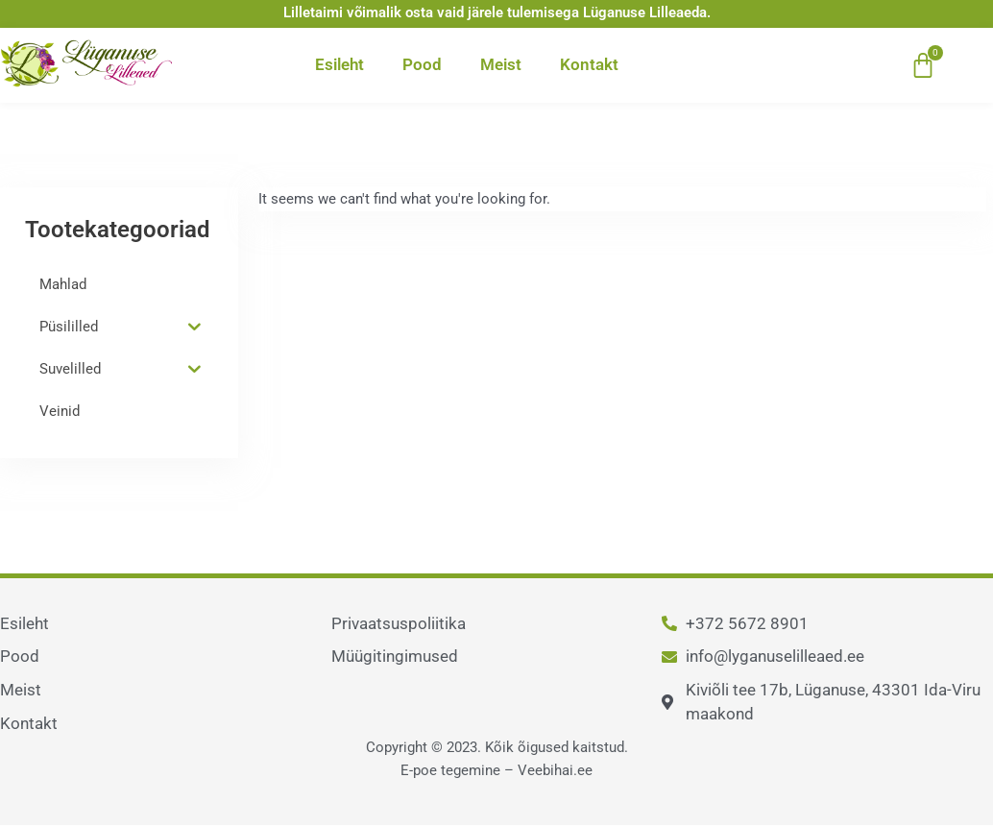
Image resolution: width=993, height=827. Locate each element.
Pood (422, 64)
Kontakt (589, 64)
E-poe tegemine (450, 770)
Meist (500, 64)
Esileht (339, 64)
